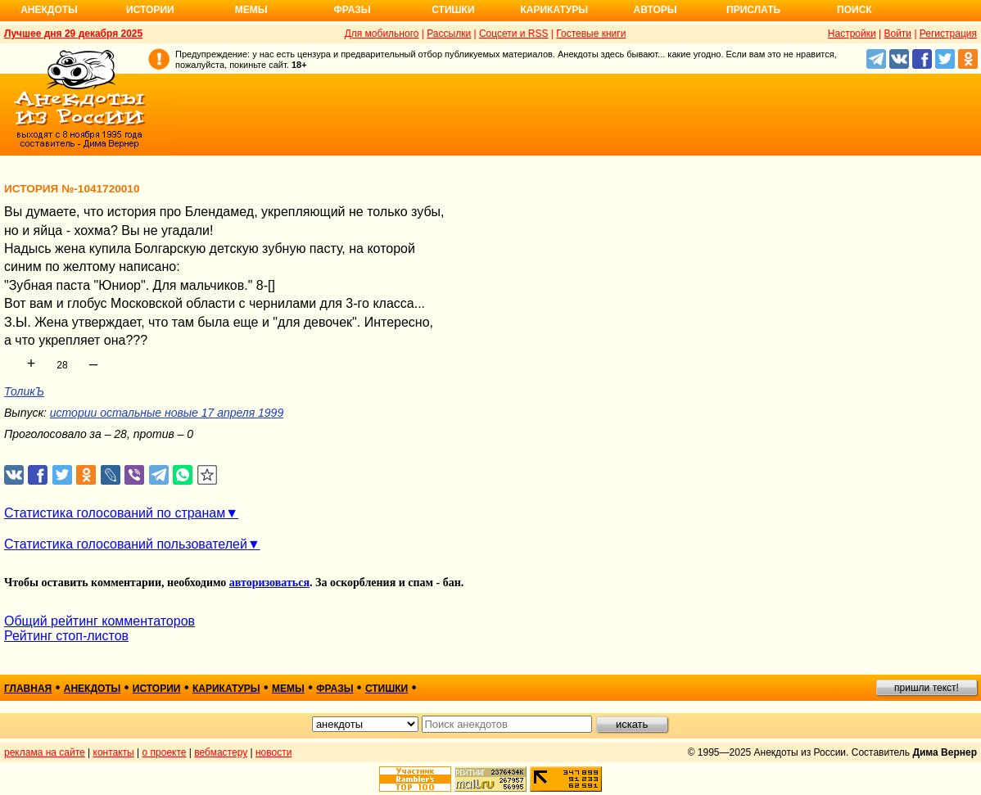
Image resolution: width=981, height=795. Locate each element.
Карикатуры (554, 10)
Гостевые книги (591, 33)
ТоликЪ (24, 391)
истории (157, 688)
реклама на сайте (44, 752)
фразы (334, 688)
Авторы (655, 10)
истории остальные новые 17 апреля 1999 (166, 412)
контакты (113, 752)
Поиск (854, 10)
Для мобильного (382, 33)
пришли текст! (926, 687)
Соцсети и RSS (514, 33)
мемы (288, 688)
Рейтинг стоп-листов (66, 636)
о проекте (164, 752)
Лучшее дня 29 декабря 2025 (73, 33)
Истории (150, 10)
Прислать (753, 10)
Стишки (453, 10)
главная (28, 688)
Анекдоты (49, 10)
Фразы (351, 10)
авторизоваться (269, 582)
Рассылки (449, 33)
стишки (386, 688)
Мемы (251, 10)
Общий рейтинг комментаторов (99, 621)
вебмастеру (220, 752)
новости (273, 752)
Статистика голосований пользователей (125, 544)
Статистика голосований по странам (114, 513)
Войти (897, 33)
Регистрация (948, 33)
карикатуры (226, 688)
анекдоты (92, 688)
